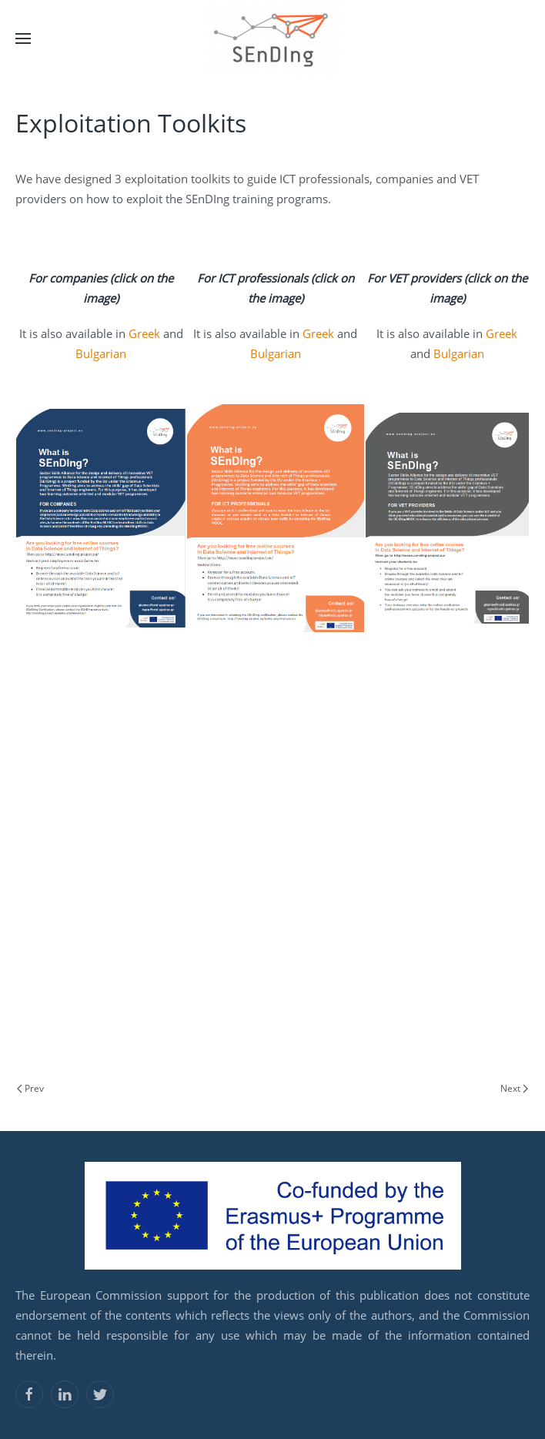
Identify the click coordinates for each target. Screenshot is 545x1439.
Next (514, 1088)
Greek (146, 333)
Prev (30, 1088)
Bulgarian (100, 353)
